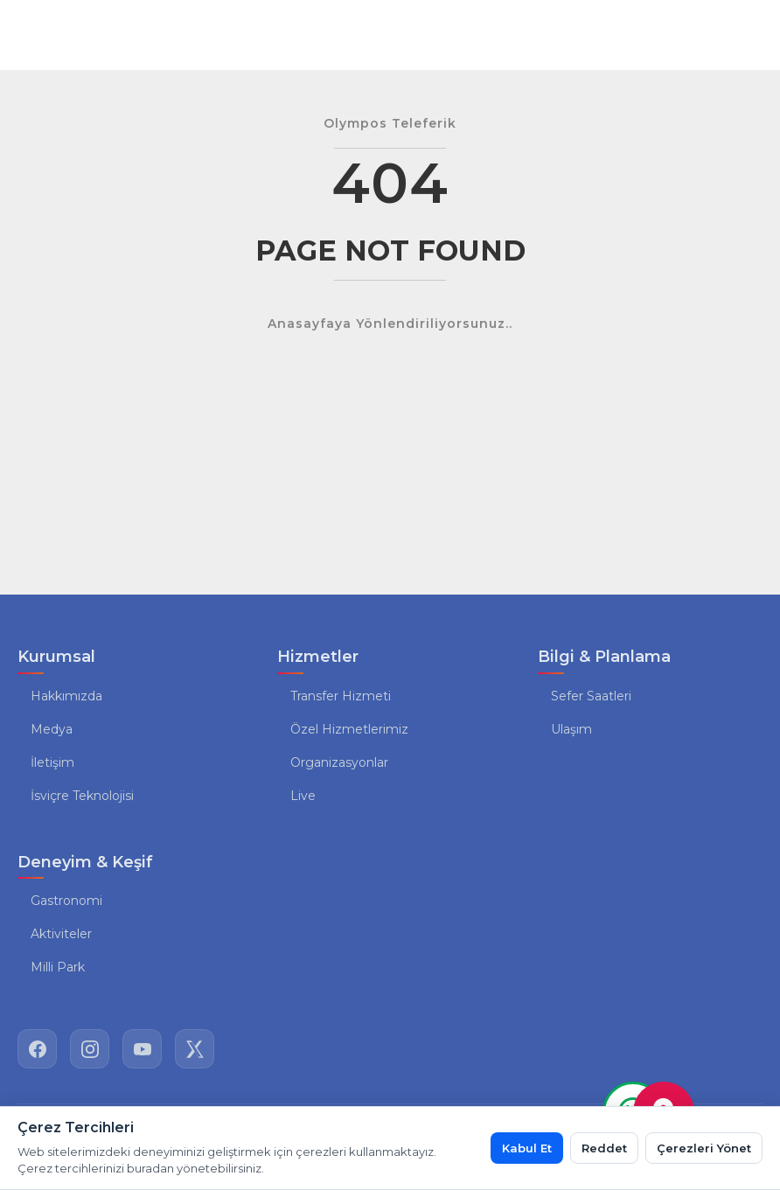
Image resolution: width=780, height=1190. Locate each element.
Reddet (604, 1148)
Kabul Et (527, 1148)
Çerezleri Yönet (704, 1148)
